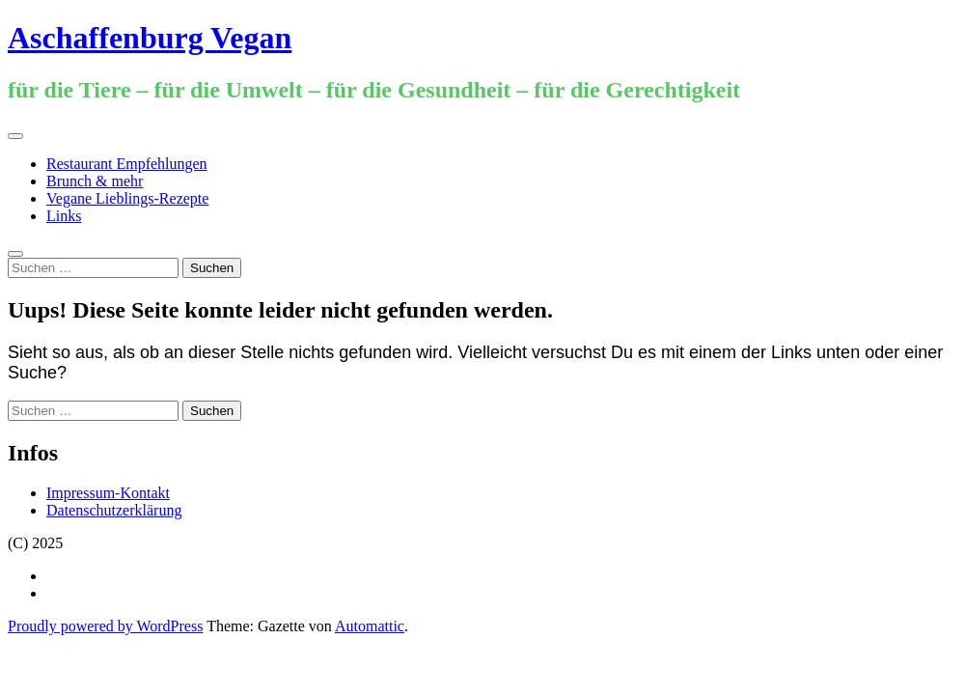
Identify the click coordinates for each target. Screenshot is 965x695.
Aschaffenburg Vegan (149, 37)
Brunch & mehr (94, 181)
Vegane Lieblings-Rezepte (127, 198)
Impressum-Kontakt (108, 493)
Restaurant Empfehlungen (126, 163)
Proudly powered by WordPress (105, 626)
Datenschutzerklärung (113, 510)
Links (63, 216)
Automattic (369, 626)
